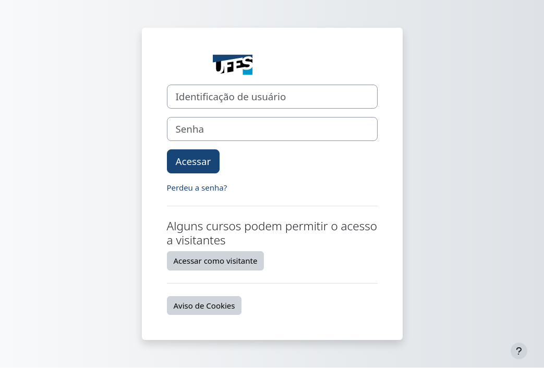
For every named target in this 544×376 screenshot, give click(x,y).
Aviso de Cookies (204, 305)
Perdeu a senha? (197, 187)
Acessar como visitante (216, 260)
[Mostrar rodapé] (519, 351)
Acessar (193, 161)
